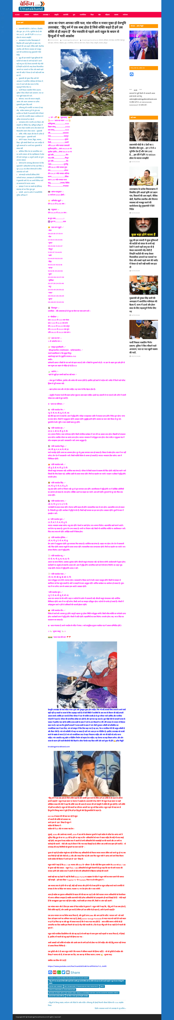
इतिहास (106, 40)
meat (102, 986)
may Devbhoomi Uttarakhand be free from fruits (81, 986)
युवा (74, 15)
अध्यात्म (26, 15)
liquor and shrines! (55, 986)
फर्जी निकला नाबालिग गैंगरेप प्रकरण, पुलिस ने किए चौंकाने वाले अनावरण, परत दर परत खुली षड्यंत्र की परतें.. (30, 93)
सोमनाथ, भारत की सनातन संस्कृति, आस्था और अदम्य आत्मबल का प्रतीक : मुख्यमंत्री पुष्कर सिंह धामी (28, 102)
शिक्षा (92, 15)
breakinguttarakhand (70, 40)
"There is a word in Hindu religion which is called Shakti (68, 978)
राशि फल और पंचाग (79, 43)
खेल (99, 15)
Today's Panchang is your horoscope (62, 989)
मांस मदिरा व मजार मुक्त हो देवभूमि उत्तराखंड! (77, 996)
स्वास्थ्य (116, 15)
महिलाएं (107, 15)
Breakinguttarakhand (90, 40)
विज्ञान (88, 43)
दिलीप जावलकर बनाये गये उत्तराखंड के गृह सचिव (110, 1008)
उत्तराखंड (45, 15)
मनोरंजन (125, 15)
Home (17, 15)
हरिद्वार (105, 43)
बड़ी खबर (50, 43)
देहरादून (122, 40)
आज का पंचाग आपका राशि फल (56, 996)
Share (75, 972)
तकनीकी (65, 15)
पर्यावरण (35, 15)
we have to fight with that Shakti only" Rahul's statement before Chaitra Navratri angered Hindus (84, 993)
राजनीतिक (83, 15)
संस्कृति (56, 15)
